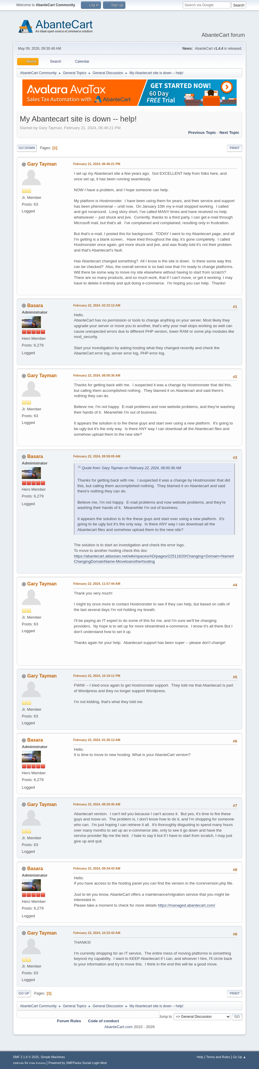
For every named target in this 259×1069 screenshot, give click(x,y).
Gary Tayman (42, 163)
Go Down (27, 148)
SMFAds (18, 1063)
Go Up (24, 993)
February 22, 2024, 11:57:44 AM (96, 583)
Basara (35, 305)
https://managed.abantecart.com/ (186, 905)
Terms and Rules (218, 1057)
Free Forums (37, 1063)
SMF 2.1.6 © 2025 (26, 1057)
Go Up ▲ (239, 1057)
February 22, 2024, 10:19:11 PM (96, 675)
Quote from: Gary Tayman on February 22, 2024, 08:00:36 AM (131, 468)
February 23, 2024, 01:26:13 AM (96, 740)
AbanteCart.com (118, 1027)
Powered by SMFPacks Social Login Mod (78, 1063)
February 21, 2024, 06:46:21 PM (96, 164)
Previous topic (202, 132)
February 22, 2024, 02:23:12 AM (96, 305)
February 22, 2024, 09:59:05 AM (96, 456)
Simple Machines (53, 1057)
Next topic (229, 132)
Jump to (165, 1017)
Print (235, 148)
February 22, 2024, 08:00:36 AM (96, 375)
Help (200, 1057)
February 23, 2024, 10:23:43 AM (96, 933)
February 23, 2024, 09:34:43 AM (96, 868)
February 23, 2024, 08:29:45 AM (96, 804)
